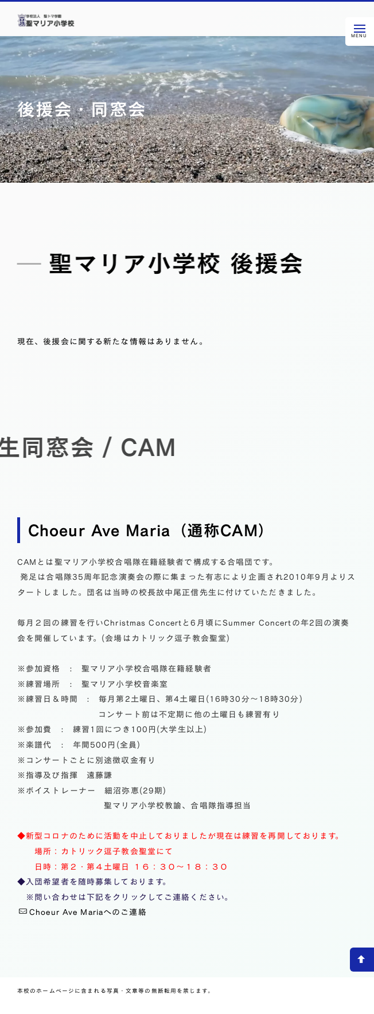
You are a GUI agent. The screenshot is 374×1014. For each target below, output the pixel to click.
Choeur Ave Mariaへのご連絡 (83, 912)
